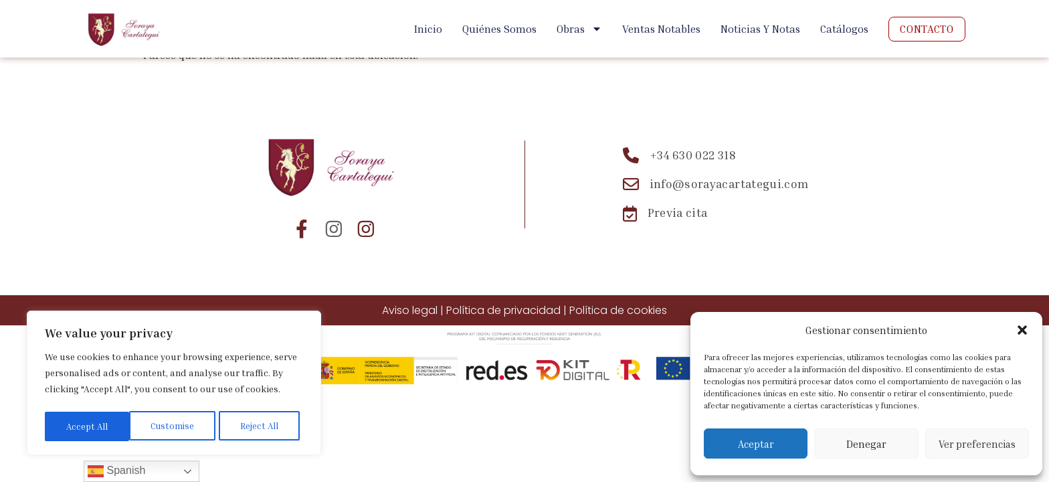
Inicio (428, 28)
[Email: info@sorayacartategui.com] (716, 184)
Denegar (866, 444)
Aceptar (756, 444)
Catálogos (844, 28)
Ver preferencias (977, 444)
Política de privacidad (503, 310)
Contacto (926, 28)
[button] (1022, 330)
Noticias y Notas (760, 28)
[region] (174, 385)
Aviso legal (410, 310)
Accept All (262, 426)
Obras (579, 29)
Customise (87, 426)
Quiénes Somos (499, 28)
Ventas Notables (661, 28)
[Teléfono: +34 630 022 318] (716, 155)
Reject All (175, 426)
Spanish (116, 471)
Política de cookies (618, 310)
